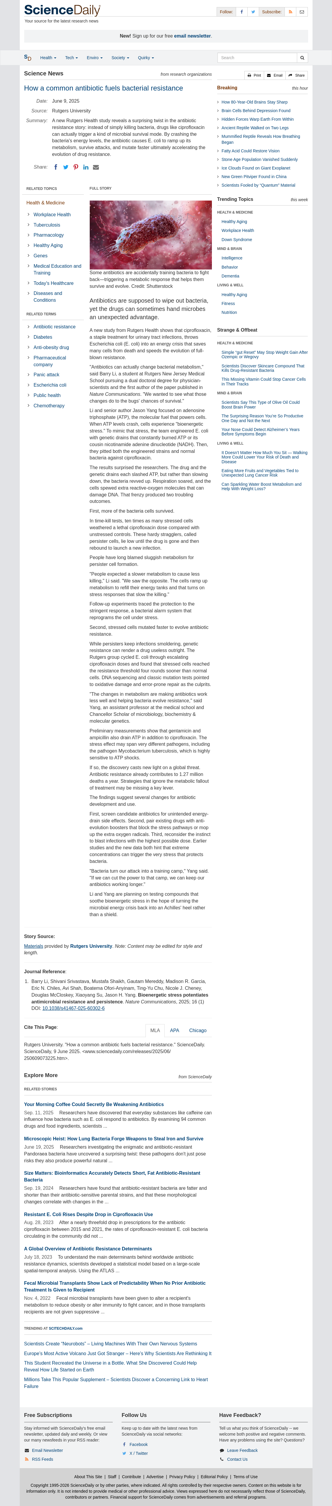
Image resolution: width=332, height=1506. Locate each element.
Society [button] (120, 57)
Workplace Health (52, 214)
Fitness (228, 303)
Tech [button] (71, 57)
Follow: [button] (226, 11)
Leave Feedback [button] (242, 1450)
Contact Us (237, 1459)
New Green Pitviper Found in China (254, 176)
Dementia (230, 276)
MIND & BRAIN (229, 249)
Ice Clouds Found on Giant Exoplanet (256, 168)
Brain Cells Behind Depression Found (256, 110)
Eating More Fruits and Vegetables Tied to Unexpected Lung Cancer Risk (260, 472)
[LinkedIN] (85, 167)
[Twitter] (65, 167)
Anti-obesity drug (51, 347)
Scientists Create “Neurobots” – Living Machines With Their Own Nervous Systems (110, 1343)
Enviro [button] (95, 57)
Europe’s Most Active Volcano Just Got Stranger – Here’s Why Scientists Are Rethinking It (118, 1353)
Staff (112, 1476)
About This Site (88, 1476)
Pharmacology (49, 235)
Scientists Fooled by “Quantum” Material (258, 185)
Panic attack (46, 374)
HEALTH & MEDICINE (235, 212)
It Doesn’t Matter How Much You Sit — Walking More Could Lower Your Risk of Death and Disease (265, 457)
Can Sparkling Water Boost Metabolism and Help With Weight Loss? (262, 486)
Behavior (230, 267)
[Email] (95, 167)
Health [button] (48, 57)
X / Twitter (139, 1453)
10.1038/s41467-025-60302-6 (73, 1008)
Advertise (154, 1476)
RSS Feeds (42, 1459)
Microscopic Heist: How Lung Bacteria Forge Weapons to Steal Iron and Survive (114, 1138)
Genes (41, 255)
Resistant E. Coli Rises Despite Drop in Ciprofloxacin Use (88, 1214)
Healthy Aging (48, 245)
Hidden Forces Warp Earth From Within (258, 119)
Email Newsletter (47, 1450)
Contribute (131, 1476)
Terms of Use (245, 1476)
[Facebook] (55, 167)
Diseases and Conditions (48, 297)
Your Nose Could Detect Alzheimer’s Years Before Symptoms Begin (261, 431)
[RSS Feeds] (290, 11)
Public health (47, 395)
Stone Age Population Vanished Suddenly (260, 159)
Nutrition (229, 312)
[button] (254, 75)
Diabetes (43, 337)
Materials (33, 946)
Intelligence (232, 258)
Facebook (139, 1444)
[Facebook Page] (242, 11)
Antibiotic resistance (55, 326)
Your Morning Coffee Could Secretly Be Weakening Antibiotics (94, 1104)
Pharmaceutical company (50, 361)
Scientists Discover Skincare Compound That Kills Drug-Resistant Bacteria (263, 368)
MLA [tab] (155, 1030)
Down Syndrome (237, 239)
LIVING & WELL (230, 285)
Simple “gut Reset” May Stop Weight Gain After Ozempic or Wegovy (265, 354)
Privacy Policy (182, 1476)
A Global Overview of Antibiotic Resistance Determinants (88, 1248)
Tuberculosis (47, 224)
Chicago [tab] (198, 1030)
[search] (302, 58)
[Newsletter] (302, 11)
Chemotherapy (49, 405)
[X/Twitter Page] (253, 11)
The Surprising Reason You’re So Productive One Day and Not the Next (262, 418)
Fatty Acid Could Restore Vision (251, 150)
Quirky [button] (146, 57)
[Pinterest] (75, 167)
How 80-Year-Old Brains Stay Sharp (255, 102)
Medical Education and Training (57, 269)
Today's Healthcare (54, 283)
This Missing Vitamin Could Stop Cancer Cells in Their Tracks (264, 381)
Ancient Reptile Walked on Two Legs (255, 127)
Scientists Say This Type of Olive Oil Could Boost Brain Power (261, 404)
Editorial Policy (214, 1476)
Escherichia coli (50, 385)
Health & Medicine (46, 202)
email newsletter (192, 35)
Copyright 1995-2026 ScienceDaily (62, 1485)
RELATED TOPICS (42, 189)
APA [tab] (174, 1030)
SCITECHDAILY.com (66, 1328)
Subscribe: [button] (272, 11)
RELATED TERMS (41, 314)
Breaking (227, 87)
